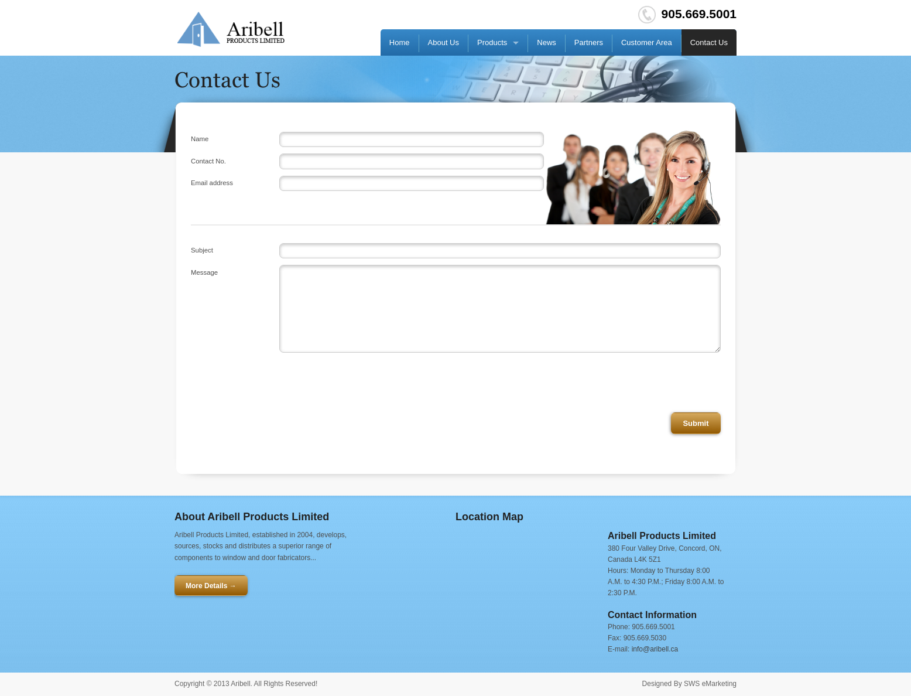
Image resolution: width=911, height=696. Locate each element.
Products (492, 42)
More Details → (211, 586)
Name (199, 138)
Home (399, 42)
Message (204, 272)
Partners (588, 42)
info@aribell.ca (655, 649)
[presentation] (632, 382)
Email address (212, 182)
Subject (202, 250)
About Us (443, 42)
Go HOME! (230, 29)
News (546, 42)
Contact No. (208, 161)
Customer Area (646, 42)
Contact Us (709, 42)
